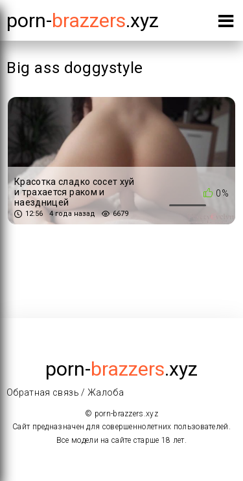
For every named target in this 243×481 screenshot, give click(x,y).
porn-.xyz (82, 20)
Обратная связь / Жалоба (65, 392)
